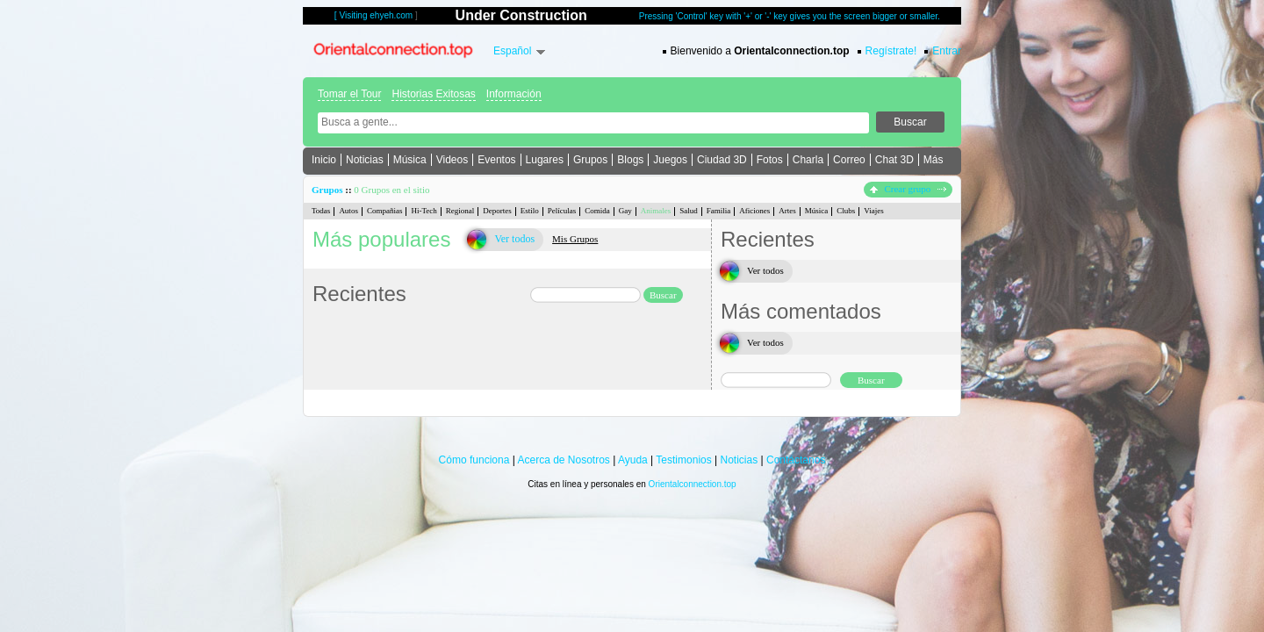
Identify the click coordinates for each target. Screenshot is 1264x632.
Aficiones (754, 210)
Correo (849, 160)
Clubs (846, 210)
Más (933, 160)
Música (410, 160)
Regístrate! (891, 51)
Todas (321, 210)
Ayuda (633, 460)
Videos (452, 160)
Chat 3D (894, 160)
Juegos (670, 160)
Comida (597, 210)
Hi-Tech (423, 210)
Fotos (770, 160)
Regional (460, 210)
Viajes (873, 210)
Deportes (497, 210)
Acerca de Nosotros (563, 460)
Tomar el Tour (349, 94)
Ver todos (514, 239)
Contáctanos (795, 460)
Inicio (324, 160)
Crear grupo (908, 188)
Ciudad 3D (722, 160)
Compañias (385, 210)
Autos (348, 210)
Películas (562, 210)
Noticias (365, 160)
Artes (787, 210)
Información (514, 94)
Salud (688, 210)
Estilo (530, 210)
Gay (625, 210)
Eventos (496, 160)
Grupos (590, 160)
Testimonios (683, 460)
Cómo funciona (474, 460)
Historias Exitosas (433, 94)
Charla (808, 160)
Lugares (545, 160)
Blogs (630, 160)
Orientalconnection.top (692, 484)
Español (512, 51)
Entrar (946, 51)
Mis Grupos (575, 238)
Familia (719, 210)
